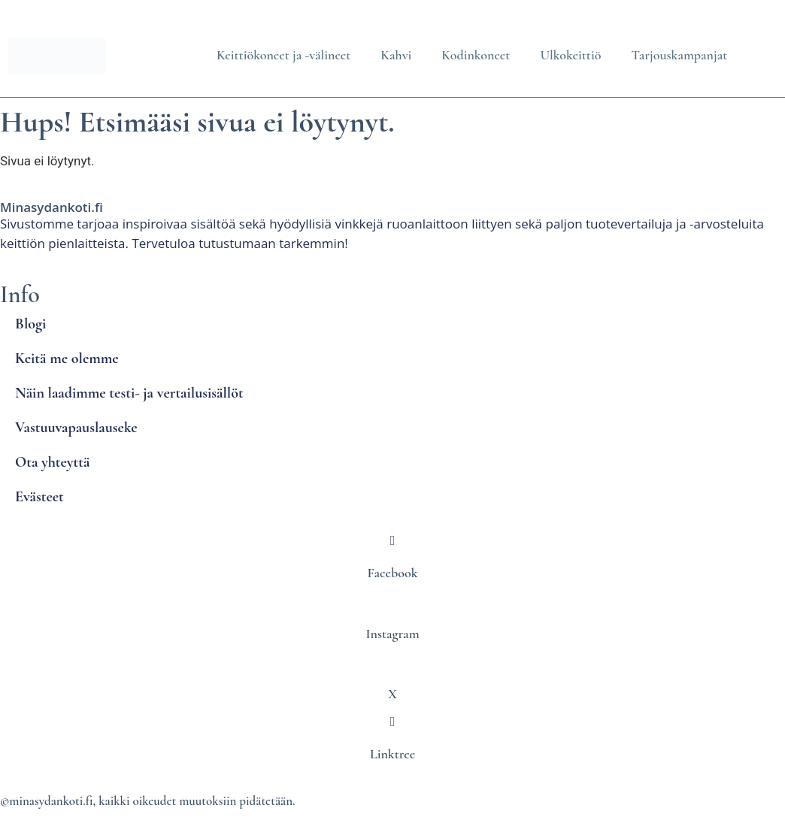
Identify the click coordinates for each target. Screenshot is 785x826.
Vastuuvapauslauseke (76, 428)
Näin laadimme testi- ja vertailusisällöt (129, 393)
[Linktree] (392, 721)
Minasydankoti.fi (51, 207)
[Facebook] (392, 540)
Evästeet (39, 497)
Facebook (393, 572)
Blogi (30, 324)
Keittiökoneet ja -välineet (283, 55)
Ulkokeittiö (570, 55)
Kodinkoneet (475, 55)
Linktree (392, 754)
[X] (392, 661)
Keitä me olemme (67, 358)
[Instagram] (392, 600)
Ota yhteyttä (52, 462)
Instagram (392, 633)
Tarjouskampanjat (679, 55)
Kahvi (395, 55)
